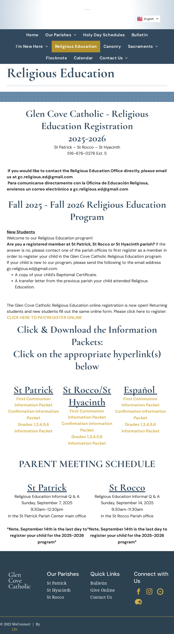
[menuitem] (32, 35)
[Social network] (160, 592)
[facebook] (138, 592)
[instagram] (149, 592)
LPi (14, 629)
